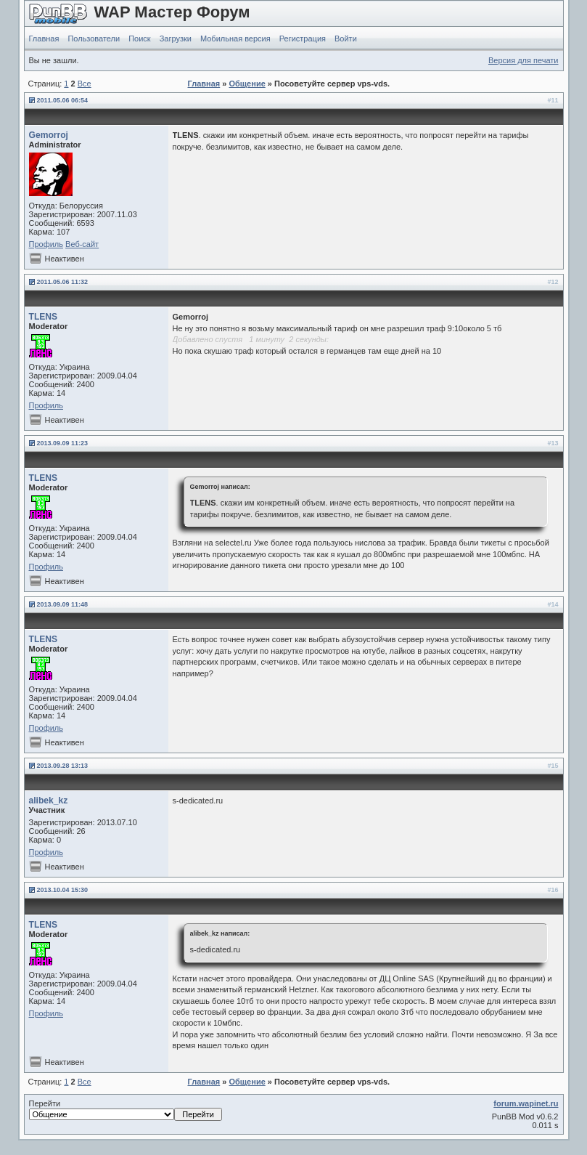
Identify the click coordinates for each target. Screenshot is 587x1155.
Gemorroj (48, 135)
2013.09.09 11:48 (63, 604)
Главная (44, 38)
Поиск (139, 38)
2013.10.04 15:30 (63, 889)
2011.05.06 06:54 (63, 100)
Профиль (46, 244)
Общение (247, 83)
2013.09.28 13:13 (63, 765)
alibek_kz (48, 800)
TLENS (43, 317)
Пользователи (93, 38)
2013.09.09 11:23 (63, 443)
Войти (345, 38)
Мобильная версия (235, 38)
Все (84, 83)
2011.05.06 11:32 (63, 281)
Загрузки (176, 38)
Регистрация (302, 38)
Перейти (125, 1110)
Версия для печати (523, 60)
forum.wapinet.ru (525, 1103)
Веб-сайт (82, 244)
